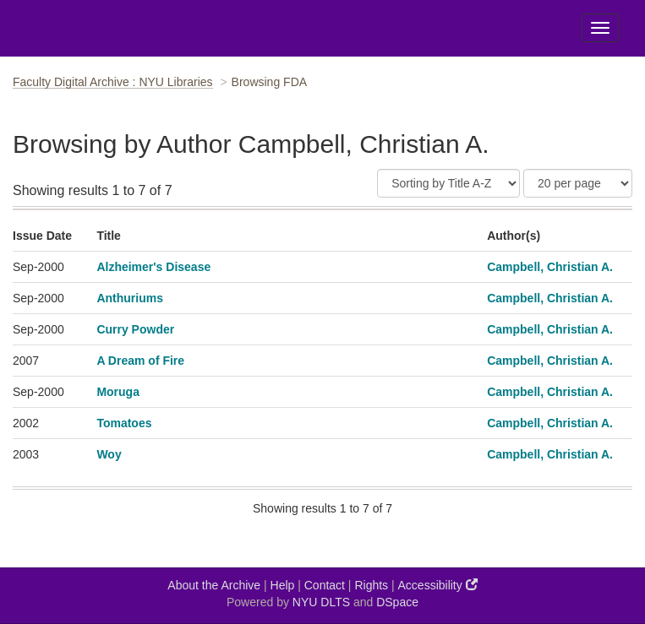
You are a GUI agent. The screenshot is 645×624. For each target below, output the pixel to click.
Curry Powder (135, 329)
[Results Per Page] (577, 183)
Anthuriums (129, 298)
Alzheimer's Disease (153, 267)
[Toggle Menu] (600, 28)
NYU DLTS (321, 602)
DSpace (397, 602)
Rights (371, 585)
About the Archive (213, 585)
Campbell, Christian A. (550, 267)
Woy (108, 454)
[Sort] (448, 183)
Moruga (117, 392)
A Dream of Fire (140, 360)
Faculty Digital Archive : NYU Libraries (113, 82)
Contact (324, 585)
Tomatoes (123, 423)
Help (283, 585)
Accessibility (438, 585)
